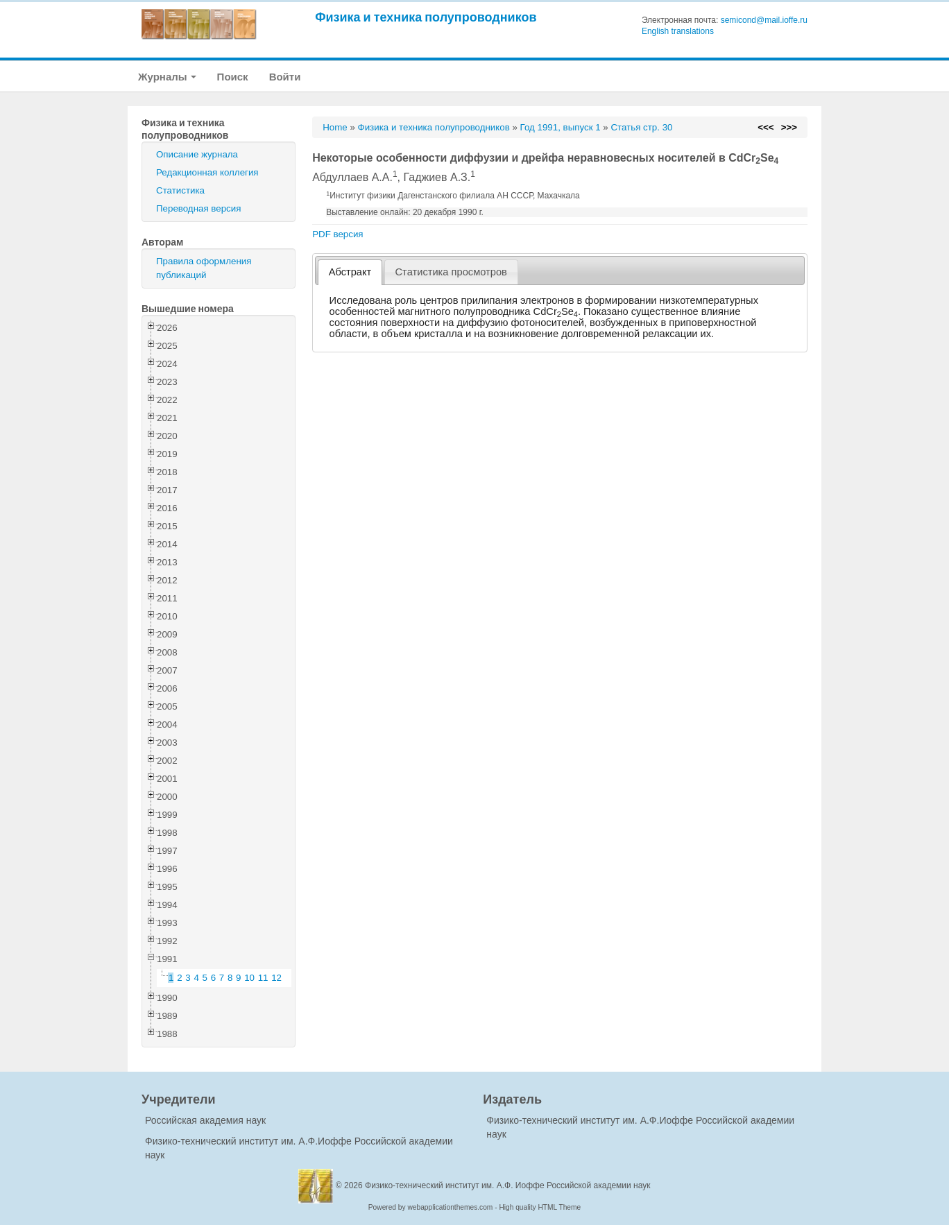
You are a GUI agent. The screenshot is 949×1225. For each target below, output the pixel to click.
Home (335, 127)
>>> (789, 127)
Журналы (167, 76)
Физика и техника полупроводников (425, 17)
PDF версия (337, 234)
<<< (765, 127)
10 (249, 978)
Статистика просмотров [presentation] (451, 271)
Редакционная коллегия (207, 172)
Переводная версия (198, 208)
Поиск (232, 76)
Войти (285, 76)
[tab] (350, 272)
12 (276, 978)
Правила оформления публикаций (203, 268)
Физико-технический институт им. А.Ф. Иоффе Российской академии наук (508, 1185)
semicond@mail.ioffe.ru (764, 20)
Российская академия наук (205, 1120)
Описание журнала (197, 154)
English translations (678, 31)
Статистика (180, 190)
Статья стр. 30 (641, 127)
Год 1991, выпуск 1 (560, 127)
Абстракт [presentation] (350, 271)
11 (263, 978)
